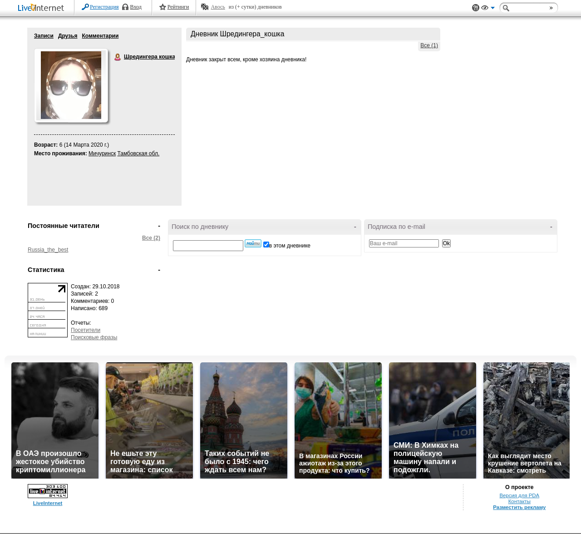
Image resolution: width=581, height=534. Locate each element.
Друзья (68, 36)
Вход (136, 7)
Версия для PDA (519, 495)
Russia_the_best (48, 250)
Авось (218, 7)
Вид (488, 9)
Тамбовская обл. (138, 153)
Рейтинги (178, 7)
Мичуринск (102, 153)
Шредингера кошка (118, 57)
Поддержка (475, 8)
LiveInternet (42, 8)
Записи (44, 36)
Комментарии (100, 36)
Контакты (519, 501)
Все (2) (151, 238)
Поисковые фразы (94, 337)
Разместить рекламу (519, 507)
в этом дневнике (289, 245)
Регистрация (104, 7)
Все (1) (429, 45)
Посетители (85, 330)
